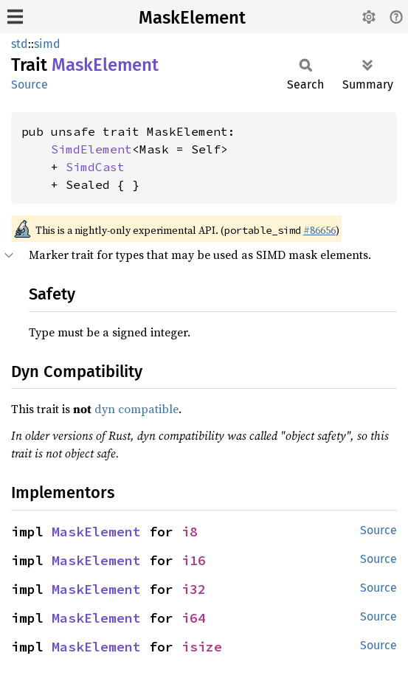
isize (201, 646)
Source (29, 84)
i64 (193, 617)
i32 (193, 589)
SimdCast (95, 166)
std (19, 44)
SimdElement (91, 149)
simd (47, 44)
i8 (189, 531)
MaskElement (192, 17)
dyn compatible (136, 409)
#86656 (319, 230)
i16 (193, 560)
